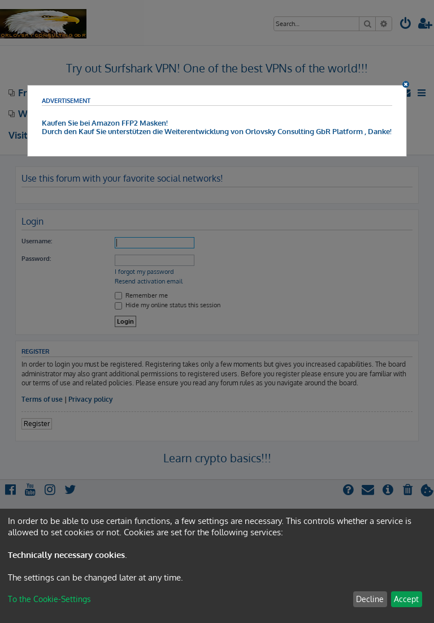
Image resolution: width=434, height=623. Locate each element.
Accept (406, 599)
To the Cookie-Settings (49, 599)
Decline (370, 599)
